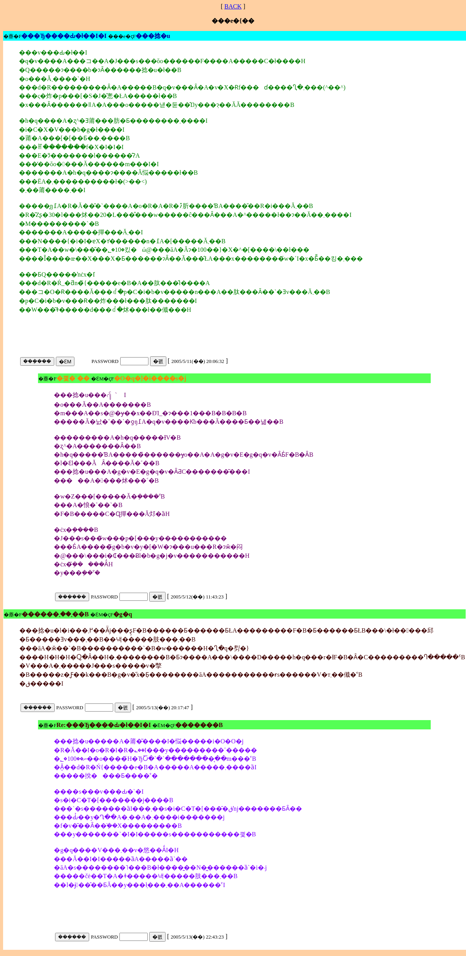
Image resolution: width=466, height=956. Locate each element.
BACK (233, 6)
